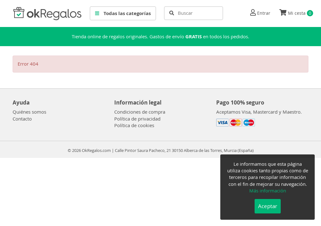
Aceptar (267, 206)
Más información (267, 190)
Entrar (263, 13)
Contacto (22, 119)
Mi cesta (296, 12)
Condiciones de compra (139, 112)
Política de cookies (134, 125)
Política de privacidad (137, 119)
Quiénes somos (29, 112)
